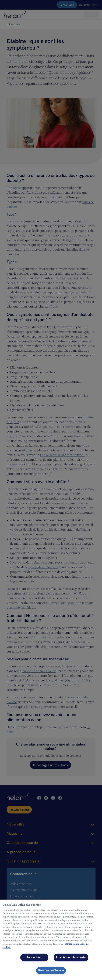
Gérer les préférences (51, 970)
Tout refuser (34, 957)
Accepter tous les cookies (71, 957)
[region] (51, 939)
